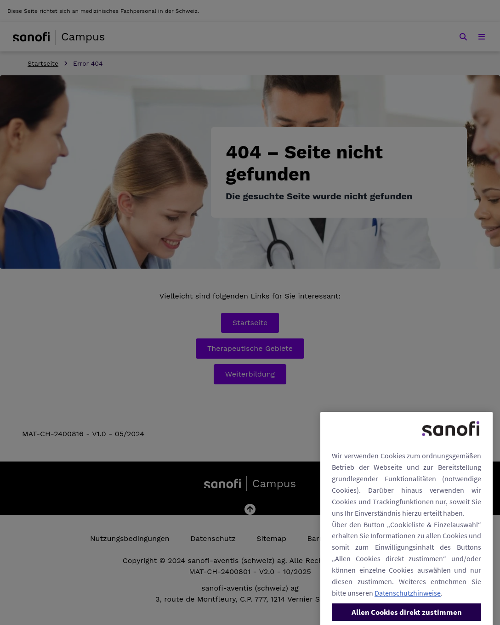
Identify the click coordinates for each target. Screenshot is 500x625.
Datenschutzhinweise (408, 604)
